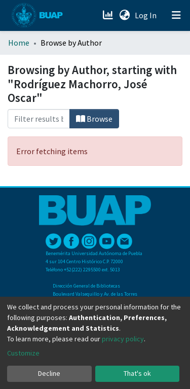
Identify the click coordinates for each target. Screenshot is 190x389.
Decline (49, 373)
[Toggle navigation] (176, 15)
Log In (147, 15)
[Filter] (39, 118)
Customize (23, 353)
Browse (94, 119)
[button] (124, 15)
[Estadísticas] (108, 15)
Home (18, 43)
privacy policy (123, 338)
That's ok (137, 373)
